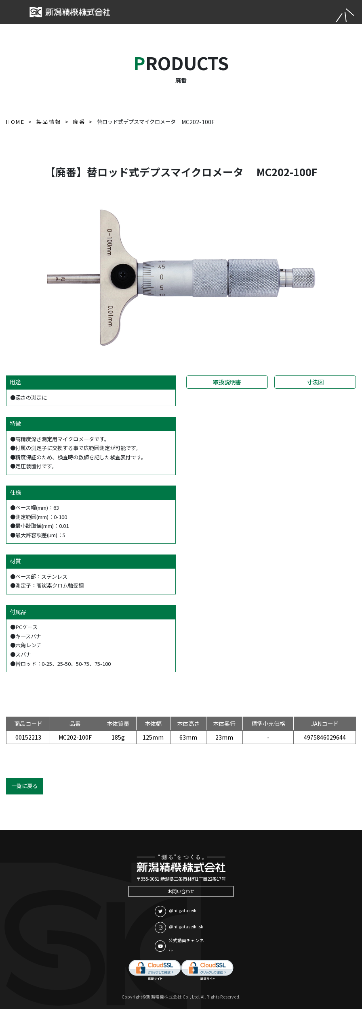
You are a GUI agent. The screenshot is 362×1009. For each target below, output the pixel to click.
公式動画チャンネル (179, 945)
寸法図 (315, 382)
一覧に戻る (24, 786)
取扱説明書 (227, 382)
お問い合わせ (181, 891)
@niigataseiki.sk (179, 927)
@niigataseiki (176, 911)
